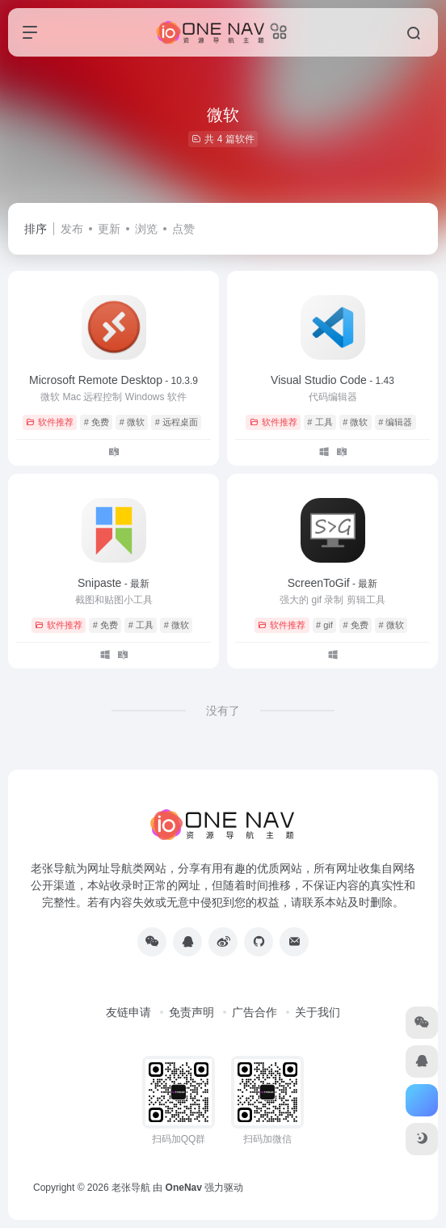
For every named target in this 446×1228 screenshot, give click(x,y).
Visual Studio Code (332, 379)
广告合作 (254, 1012)
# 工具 (319, 422)
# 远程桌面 (176, 422)
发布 (72, 228)
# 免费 (96, 422)
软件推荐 (50, 422)
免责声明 (191, 1012)
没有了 (223, 710)
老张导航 (131, 1187)
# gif (324, 625)
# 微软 (132, 422)
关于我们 (317, 1012)
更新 (109, 228)
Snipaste (113, 582)
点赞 (183, 228)
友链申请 (128, 1012)
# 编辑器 (395, 422)
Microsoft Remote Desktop (113, 379)
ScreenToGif (333, 582)
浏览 (146, 228)
